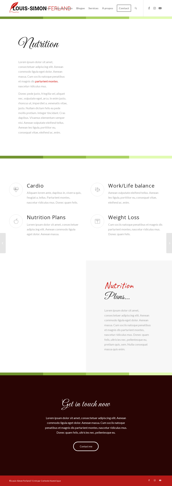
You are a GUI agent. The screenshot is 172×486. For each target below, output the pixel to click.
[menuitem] (36, 8)
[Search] (136, 8)
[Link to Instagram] (154, 8)
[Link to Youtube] (160, 8)
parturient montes (46, 81)
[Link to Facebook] (149, 8)
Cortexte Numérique (51, 481)
